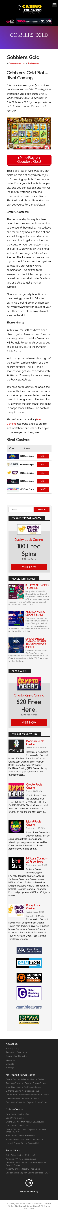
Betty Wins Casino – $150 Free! (37, 586)
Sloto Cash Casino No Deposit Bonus (23, 1087)
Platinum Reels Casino (35, 742)
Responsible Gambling (16, 1056)
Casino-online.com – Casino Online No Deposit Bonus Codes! (29, 1204)
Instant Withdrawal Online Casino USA (24, 1139)
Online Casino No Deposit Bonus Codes (25, 1079)
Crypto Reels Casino (29, 695)
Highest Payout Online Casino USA (22, 1143)
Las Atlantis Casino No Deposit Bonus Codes (27, 1094)
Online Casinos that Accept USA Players (25, 1121)
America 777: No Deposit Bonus (35, 613)
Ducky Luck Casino (29, 540)
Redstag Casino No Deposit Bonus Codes (26, 1083)
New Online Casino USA (17, 1114)
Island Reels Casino (33, 823)
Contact (10, 1064)
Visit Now (29, 567)
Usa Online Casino (15, 1118)
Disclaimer (11, 1060)
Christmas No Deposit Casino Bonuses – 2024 (28, 1172)
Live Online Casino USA (17, 1125)
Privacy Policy (12, 1048)
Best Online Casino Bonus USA (20, 1135)
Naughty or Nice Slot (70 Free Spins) (23, 1169)
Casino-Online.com (16, 63)
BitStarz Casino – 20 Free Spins (36, 860)
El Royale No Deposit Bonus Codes (22, 1098)
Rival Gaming (33, 63)
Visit (43, 456)
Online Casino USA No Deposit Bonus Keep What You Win (26, 1130)
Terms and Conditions (16, 1052)
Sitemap (10, 1067)
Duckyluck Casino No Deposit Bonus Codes (26, 1102)
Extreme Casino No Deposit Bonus (22, 1091)
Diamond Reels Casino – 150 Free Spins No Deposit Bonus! (36, 643)
